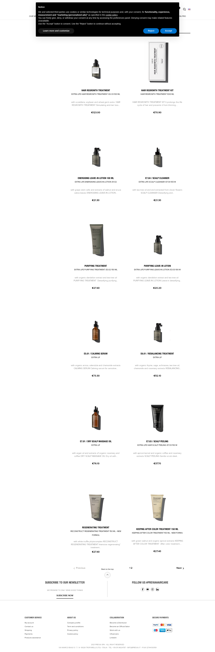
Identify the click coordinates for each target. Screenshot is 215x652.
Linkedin (157, 589)
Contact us (29, 626)
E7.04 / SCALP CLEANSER (157, 180)
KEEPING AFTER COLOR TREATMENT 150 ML (157, 531)
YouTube (147, 589)
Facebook (142, 589)
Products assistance (33, 638)
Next (180, 568)
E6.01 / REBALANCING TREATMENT (157, 355)
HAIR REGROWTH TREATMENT (95, 92)
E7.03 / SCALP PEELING (157, 443)
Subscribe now (64, 595)
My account (29, 623)
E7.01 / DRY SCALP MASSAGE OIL (96, 443)
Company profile (73, 623)
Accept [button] (168, 31)
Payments (29, 634)
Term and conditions (75, 626)
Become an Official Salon (120, 626)
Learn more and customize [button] (56, 31)
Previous (78, 568)
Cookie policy (72, 634)
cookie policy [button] (111, 15)
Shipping (28, 630)
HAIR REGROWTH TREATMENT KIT (157, 92)
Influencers (114, 634)
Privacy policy (72, 630)
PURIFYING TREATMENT (95, 268)
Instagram (152, 589)
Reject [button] (151, 31)
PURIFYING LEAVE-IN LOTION (157, 268)
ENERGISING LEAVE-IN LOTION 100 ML (96, 180)
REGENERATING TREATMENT (95, 531)
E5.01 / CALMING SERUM (96, 355)
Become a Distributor (118, 623)
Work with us (115, 630)
